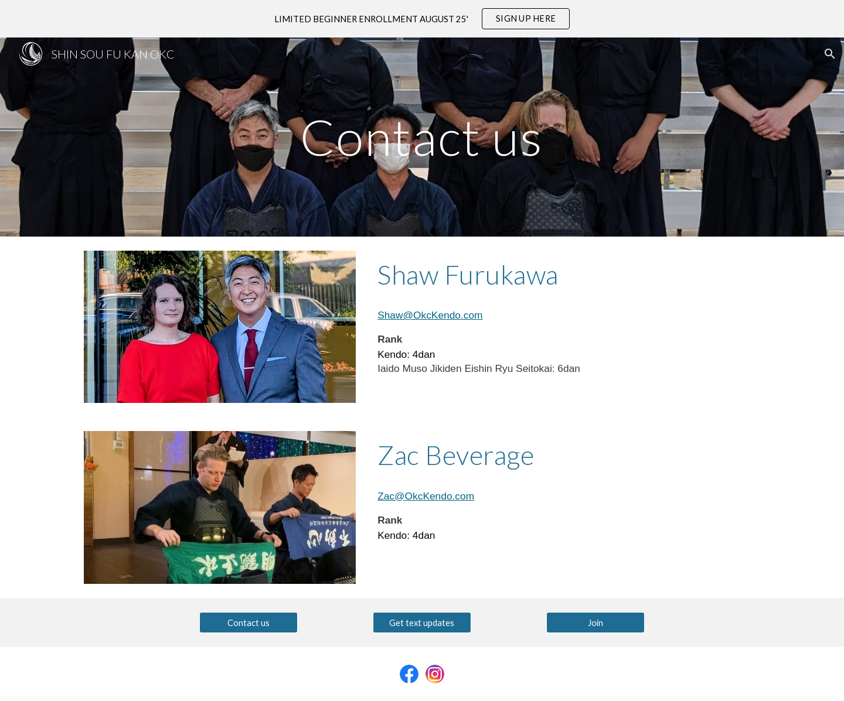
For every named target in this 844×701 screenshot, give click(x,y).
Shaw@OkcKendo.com (429, 315)
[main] (422, 136)
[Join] (595, 622)
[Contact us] (248, 622)
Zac (385, 496)
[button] (830, 54)
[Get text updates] (422, 622)
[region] (422, 18)
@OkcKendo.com (434, 496)
